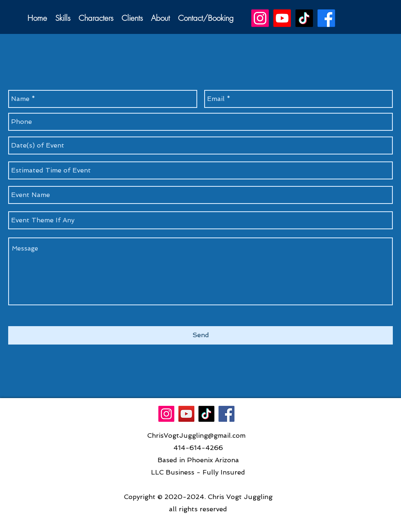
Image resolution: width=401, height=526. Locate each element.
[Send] (200, 335)
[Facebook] (226, 414)
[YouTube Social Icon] (186, 414)
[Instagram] (166, 414)
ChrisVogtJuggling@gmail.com (196, 435)
